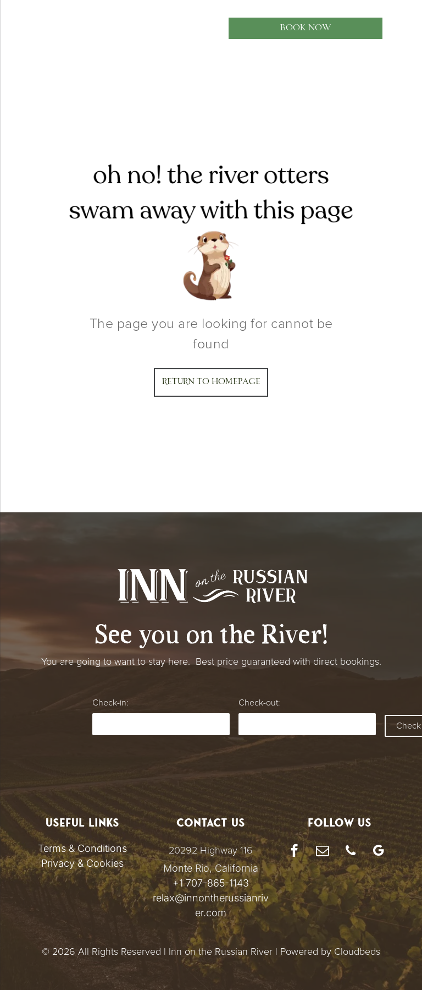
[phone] (350, 852)
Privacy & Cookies (82, 863)
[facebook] (294, 852)
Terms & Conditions (82, 848)
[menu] (24, 28)
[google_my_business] (378, 852)
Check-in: (110, 702)
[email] (322, 852)
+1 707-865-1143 (211, 883)
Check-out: (259, 702)
